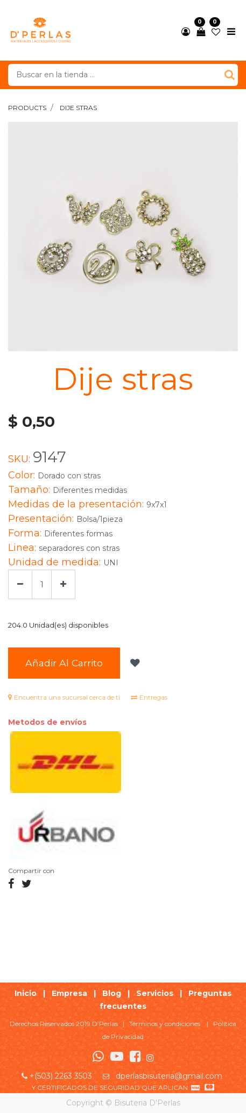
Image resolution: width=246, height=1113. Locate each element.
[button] (133, 663)
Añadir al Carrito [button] (64, 662)
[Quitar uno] (20, 584)
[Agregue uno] (63, 584)
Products (27, 108)
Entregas (149, 697)
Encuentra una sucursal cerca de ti (64, 697)
